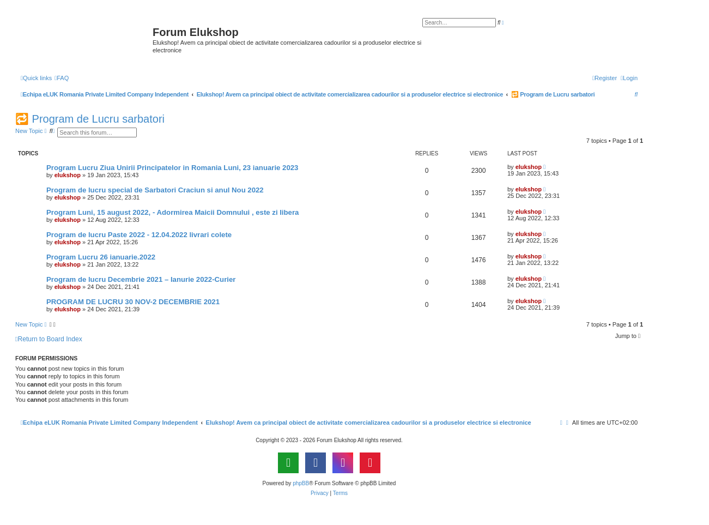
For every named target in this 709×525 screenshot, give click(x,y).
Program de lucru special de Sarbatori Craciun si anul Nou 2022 (155, 190)
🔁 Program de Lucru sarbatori (90, 119)
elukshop (67, 175)
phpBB (301, 483)
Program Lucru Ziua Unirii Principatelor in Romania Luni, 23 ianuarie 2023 (172, 168)
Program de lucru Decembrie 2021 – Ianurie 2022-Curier (140, 279)
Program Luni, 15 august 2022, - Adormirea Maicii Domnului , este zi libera (172, 212)
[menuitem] (61, 78)
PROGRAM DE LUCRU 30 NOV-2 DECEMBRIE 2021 (133, 302)
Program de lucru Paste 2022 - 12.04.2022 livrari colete (139, 235)
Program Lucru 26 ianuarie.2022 (100, 257)
